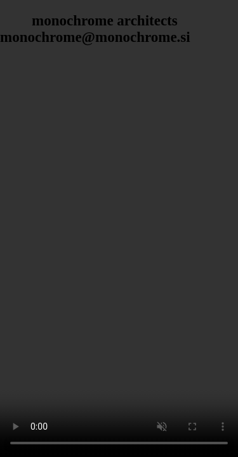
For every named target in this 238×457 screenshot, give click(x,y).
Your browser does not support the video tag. (119, 228)
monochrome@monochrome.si (95, 37)
